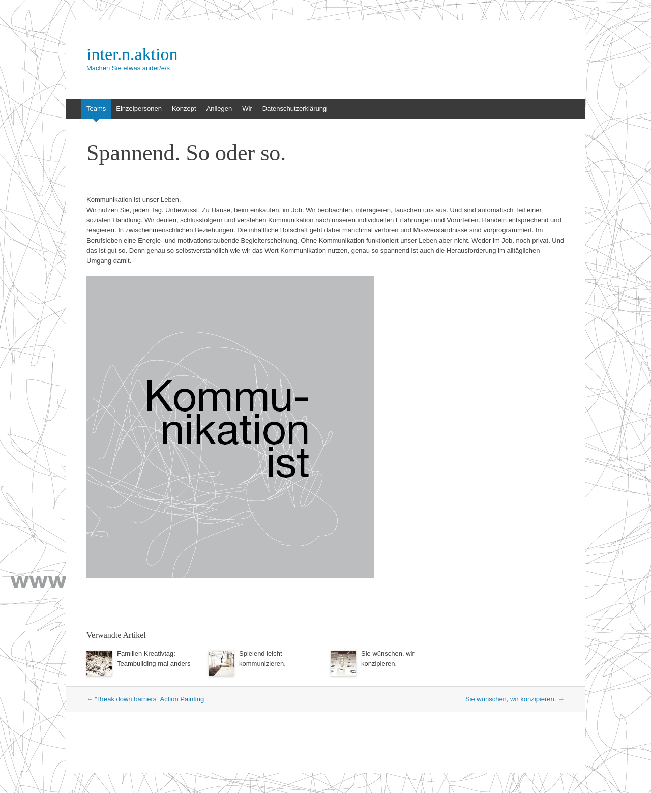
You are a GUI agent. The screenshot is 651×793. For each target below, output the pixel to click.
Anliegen (219, 108)
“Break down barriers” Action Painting (145, 699)
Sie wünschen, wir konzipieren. (515, 699)
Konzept (184, 108)
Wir (247, 108)
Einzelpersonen (139, 108)
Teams (96, 108)
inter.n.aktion (131, 54)
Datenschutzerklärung (294, 108)
